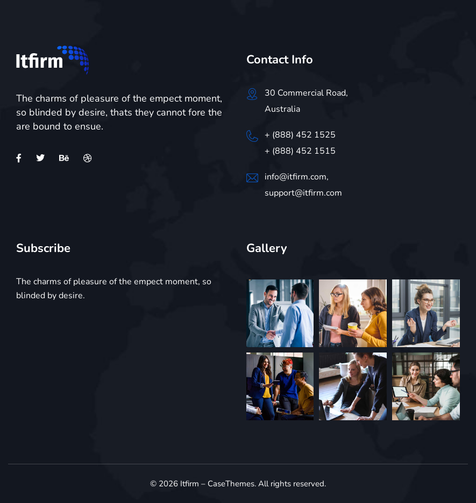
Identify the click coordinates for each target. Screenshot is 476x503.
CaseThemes (231, 483)
